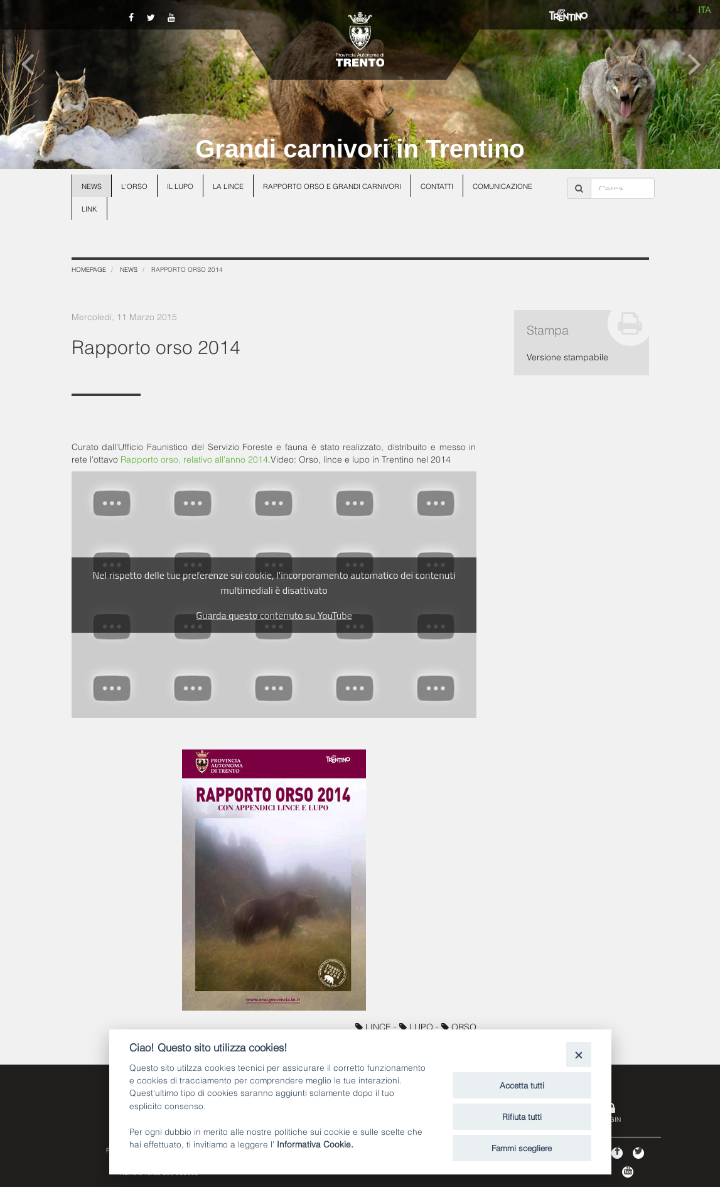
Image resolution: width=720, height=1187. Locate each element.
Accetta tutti (522, 1085)
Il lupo (180, 186)
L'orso (134, 186)
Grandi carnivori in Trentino (360, 149)
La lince (228, 186)
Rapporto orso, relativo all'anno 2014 (194, 458)
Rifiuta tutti (522, 1116)
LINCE (374, 1026)
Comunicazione (502, 186)
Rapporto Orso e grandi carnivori (332, 186)
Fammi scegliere (522, 1147)
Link (89, 208)
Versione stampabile (567, 356)
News (92, 186)
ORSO (458, 1026)
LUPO (417, 1026)
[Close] (578, 1054)
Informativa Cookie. (315, 1143)
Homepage (89, 269)
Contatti (437, 186)
